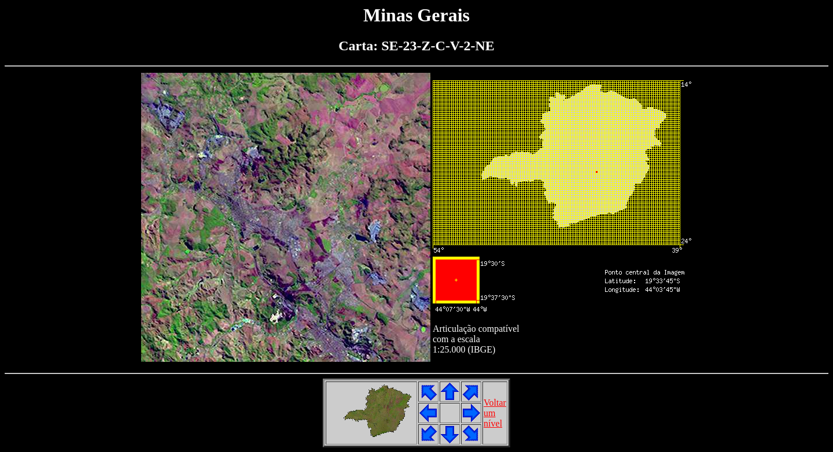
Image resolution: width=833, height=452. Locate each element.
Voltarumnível (495, 413)
